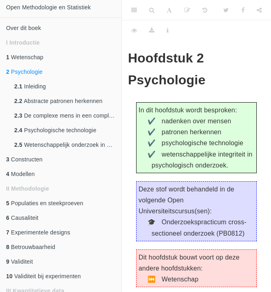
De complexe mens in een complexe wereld (67, 115)
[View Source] (134, 30)
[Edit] (187, 10)
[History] (204, 10)
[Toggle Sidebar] (134, 10)
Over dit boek (23, 28)
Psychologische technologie (55, 130)
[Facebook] (243, 10)
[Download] (151, 30)
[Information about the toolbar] (167, 30)
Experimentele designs (38, 232)
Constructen (24, 159)
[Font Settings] (169, 10)
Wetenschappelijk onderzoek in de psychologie (67, 145)
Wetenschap (24, 57)
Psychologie (24, 72)
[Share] (259, 10)
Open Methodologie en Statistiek (48, 7)
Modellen (20, 174)
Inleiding (30, 86)
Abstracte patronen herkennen (58, 101)
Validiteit (19, 261)
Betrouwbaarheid (30, 247)
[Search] (151, 10)
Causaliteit (22, 218)
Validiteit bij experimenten (43, 276)
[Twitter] (226, 10)
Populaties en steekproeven (44, 203)
